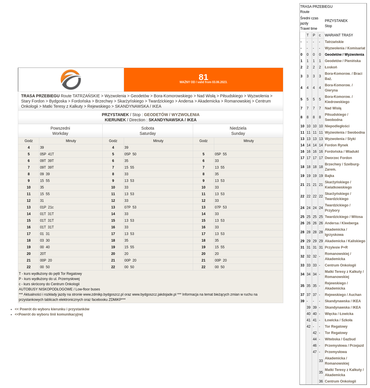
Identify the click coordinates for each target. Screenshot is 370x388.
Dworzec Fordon (338, 158)
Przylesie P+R (336, 247)
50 (134, 154)
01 (42, 207)
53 (132, 181)
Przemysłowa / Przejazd (344, 346)
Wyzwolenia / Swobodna (345, 132)
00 (42, 247)
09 (42, 161)
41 (50, 154)
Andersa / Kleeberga (341, 223)
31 (42, 201)
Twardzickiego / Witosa (344, 217)
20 (42, 254)
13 (217, 167)
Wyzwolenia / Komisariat (345, 48)
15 (126, 167)
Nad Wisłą (333, 108)
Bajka (329, 176)
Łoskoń (331, 67)
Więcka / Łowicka (339, 314)
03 (42, 240)
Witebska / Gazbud (340, 339)
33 (217, 161)
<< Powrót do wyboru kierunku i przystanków (52, 309)
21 (50, 207)
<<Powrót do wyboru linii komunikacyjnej (49, 314)
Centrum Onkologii (340, 265)
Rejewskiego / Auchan (343, 295)
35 (126, 161)
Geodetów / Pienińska (343, 61)
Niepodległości (337, 126)
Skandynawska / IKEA (343, 301)
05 (42, 154)
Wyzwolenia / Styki (340, 139)
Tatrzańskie (334, 42)
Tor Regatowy (336, 326)
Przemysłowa (336, 352)
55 (225, 154)
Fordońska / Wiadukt (342, 152)
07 (126, 207)
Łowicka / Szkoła (338, 320)
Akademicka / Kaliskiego (345, 241)
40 (47, 247)
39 (42, 148)
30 (47, 240)
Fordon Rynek (336, 145)
